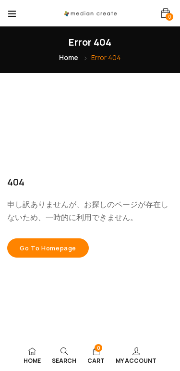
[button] (165, 13)
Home (68, 57)
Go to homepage (48, 248)
